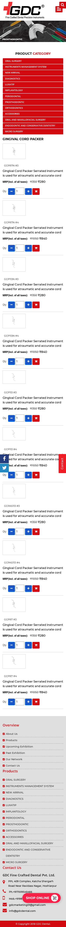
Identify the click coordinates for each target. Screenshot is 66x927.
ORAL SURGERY (13, 60)
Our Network (14, 759)
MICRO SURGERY (14, 131)
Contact (62, 463)
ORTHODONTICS (14, 107)
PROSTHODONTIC (14, 102)
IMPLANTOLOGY (14, 90)
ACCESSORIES (12, 113)
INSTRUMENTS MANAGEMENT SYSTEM (25, 66)
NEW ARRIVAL (12, 72)
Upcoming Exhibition (19, 746)
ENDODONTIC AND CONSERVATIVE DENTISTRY (30, 125)
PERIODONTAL (13, 96)
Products (11, 740)
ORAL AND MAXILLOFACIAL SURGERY (25, 119)
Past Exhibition (15, 753)
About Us (11, 733)
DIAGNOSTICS (12, 78)
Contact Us (13, 765)
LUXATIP (9, 84)
